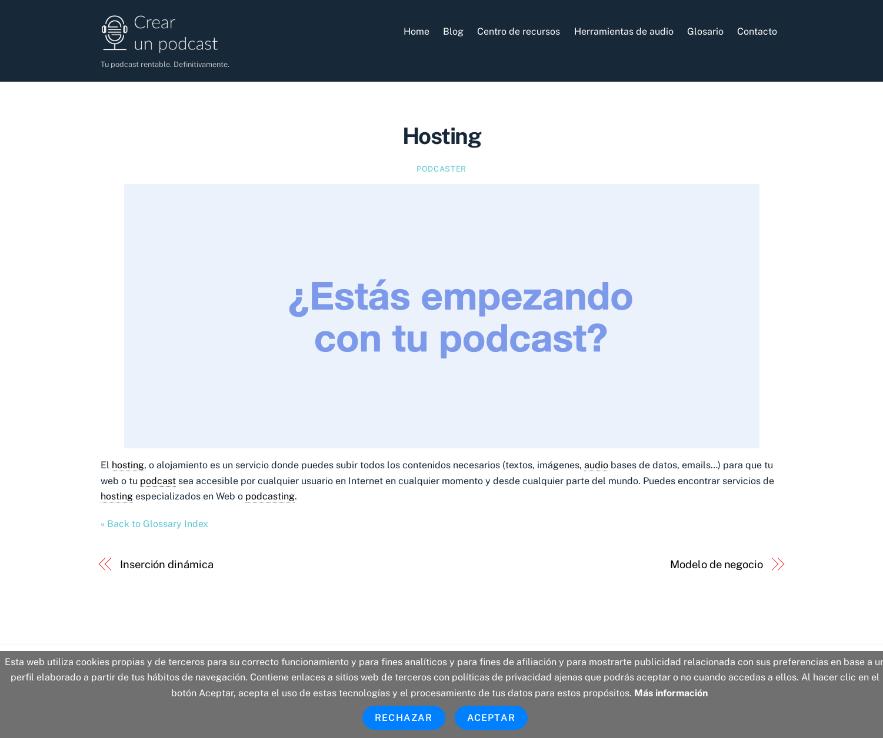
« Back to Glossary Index (154, 523)
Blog (453, 31)
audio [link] (596, 465)
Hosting (441, 136)
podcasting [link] (270, 496)
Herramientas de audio (624, 31)
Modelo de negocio (716, 564)
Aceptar (491, 717)
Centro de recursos (518, 31)
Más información (671, 693)
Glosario (705, 31)
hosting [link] (128, 465)
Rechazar (404, 717)
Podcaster (441, 169)
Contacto (757, 31)
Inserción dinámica (166, 564)
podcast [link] (158, 481)
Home (416, 31)
